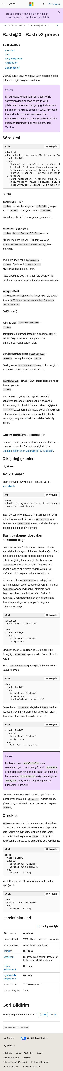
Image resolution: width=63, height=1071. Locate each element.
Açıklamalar (11, 63)
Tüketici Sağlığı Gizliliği (14, 1062)
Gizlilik (26, 1057)
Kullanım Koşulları (40, 1062)
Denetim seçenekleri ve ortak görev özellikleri (28, 450)
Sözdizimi (9, 50)
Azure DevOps (19, 25)
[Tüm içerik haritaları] (5, 25)
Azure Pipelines (38, 25)
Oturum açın (54, 4)
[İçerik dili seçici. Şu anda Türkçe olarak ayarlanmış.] (9, 1038)
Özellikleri (9, 957)
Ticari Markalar (10, 1066)
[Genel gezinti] (3, 4)
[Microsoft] (31, 4)
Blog (38, 1053)
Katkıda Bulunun (11, 1057)
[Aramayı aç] (44, 4)
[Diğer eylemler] (57, 25)
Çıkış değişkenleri (14, 58)
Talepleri (8, 951)
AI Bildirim (7, 1053)
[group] (31, 169)
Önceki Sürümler (24, 1053)
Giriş (7, 54)
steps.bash (9, 486)
